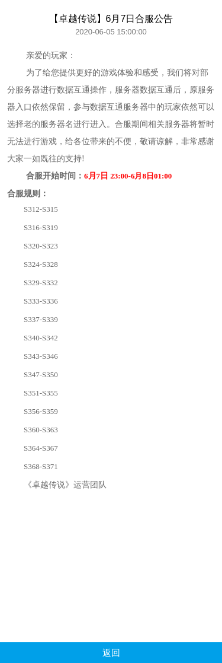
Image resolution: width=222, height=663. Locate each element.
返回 (111, 653)
